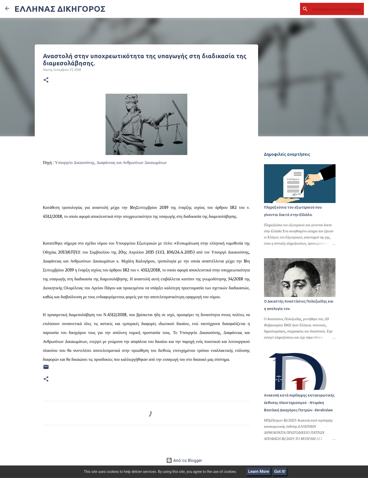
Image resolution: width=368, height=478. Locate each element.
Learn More (258, 471)
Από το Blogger (184, 460)
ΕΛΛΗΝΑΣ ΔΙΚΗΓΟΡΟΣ (59, 8)
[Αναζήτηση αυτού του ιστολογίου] (337, 9)
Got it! (279, 471)
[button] (46, 80)
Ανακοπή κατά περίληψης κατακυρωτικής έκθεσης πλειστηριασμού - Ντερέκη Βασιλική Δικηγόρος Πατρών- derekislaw (299, 402)
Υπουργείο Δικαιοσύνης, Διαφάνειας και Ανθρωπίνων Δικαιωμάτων (111, 162)
